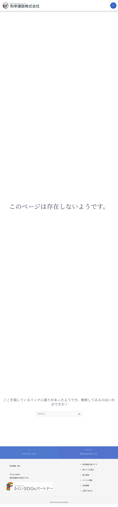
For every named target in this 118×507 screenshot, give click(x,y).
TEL (29, 450)
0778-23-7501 (30, 454)
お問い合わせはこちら (88, 454)
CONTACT (89, 450)
